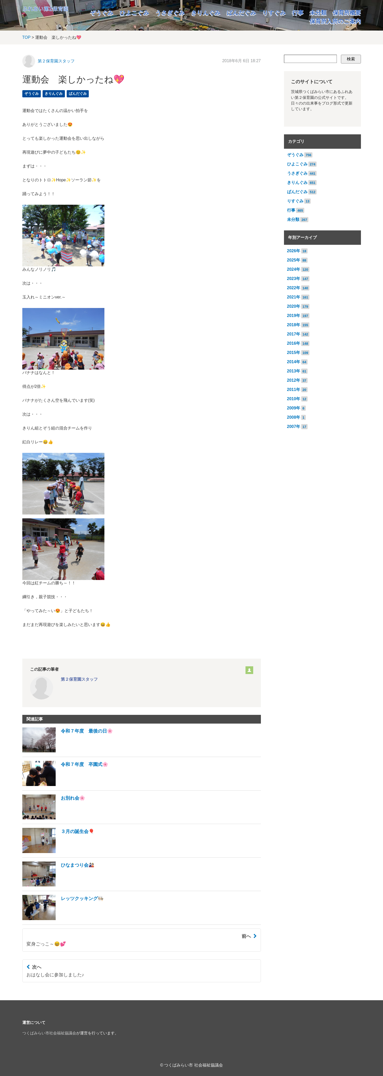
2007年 (293, 426)
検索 (351, 59)
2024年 (293, 269)
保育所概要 (347, 13)
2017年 (293, 334)
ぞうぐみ (102, 13)
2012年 (293, 380)
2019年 (293, 315)
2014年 (293, 362)
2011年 (293, 389)
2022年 (293, 288)
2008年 (293, 417)
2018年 (293, 325)
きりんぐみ (206, 13)
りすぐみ (274, 13)
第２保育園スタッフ (56, 61)
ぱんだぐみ (241, 13)
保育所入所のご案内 (335, 21)
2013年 (293, 371)
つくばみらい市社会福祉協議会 (49, 1033)
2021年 (293, 297)
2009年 (293, 408)
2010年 (293, 399)
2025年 (293, 260)
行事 (297, 13)
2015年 (293, 352)
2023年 (293, 278)
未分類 (318, 13)
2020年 (293, 306)
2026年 (293, 251)
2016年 (293, 343)
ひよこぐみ (134, 13)
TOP (26, 37)
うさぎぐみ (170, 13)
